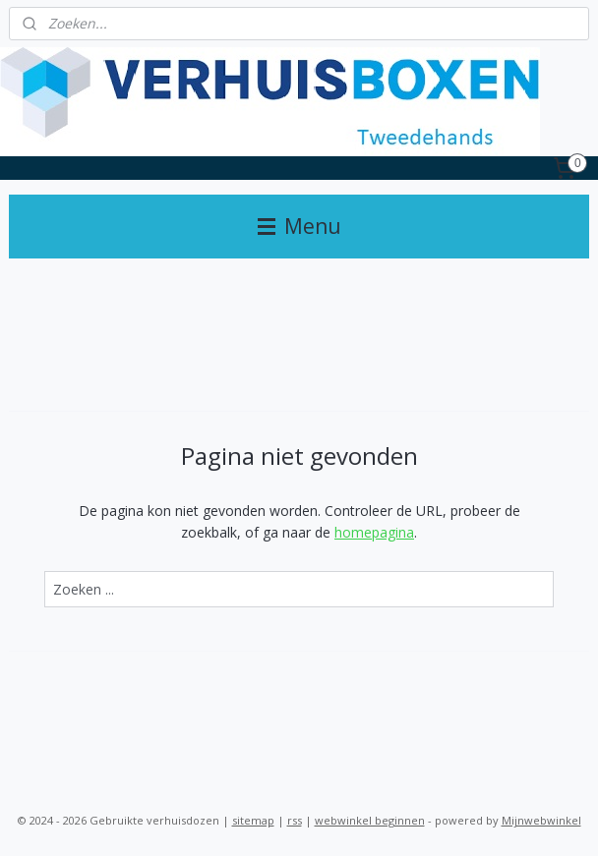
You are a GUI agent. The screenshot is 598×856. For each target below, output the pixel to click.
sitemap (253, 820)
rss (294, 820)
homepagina (374, 532)
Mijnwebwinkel (541, 820)
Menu (299, 226)
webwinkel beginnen (370, 820)
